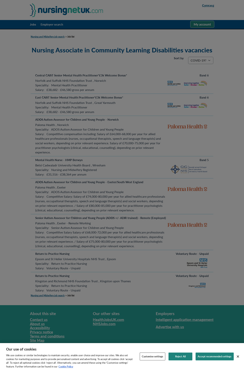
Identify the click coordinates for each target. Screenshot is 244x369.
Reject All (180, 358)
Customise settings (152, 358)
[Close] (238, 358)
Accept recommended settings (215, 358)
